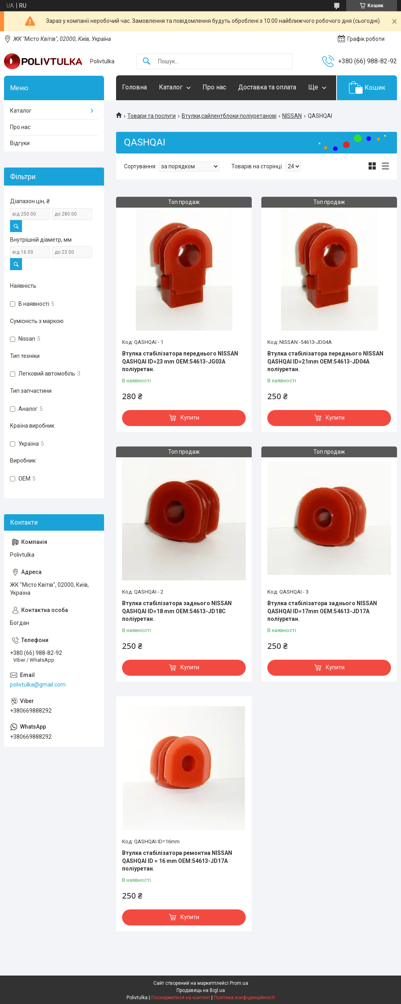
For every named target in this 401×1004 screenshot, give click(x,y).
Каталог (170, 87)
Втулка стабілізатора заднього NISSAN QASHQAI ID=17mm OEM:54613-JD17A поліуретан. (322, 611)
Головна (134, 87)
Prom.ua (239, 983)
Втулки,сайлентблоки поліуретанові (229, 116)
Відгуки (20, 143)
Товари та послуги (151, 116)
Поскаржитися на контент (180, 997)
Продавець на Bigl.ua (200, 990)
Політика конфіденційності (244, 997)
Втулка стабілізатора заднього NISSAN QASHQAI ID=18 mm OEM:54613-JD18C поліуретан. (177, 611)
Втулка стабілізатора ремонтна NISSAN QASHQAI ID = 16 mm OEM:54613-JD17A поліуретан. (177, 861)
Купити (189, 417)
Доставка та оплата (267, 87)
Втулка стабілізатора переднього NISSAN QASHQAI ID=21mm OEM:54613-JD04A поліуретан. (325, 361)
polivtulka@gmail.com (38, 684)
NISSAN (292, 116)
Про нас (214, 87)
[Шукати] (146, 61)
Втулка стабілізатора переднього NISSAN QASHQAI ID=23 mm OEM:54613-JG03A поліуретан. (180, 361)
